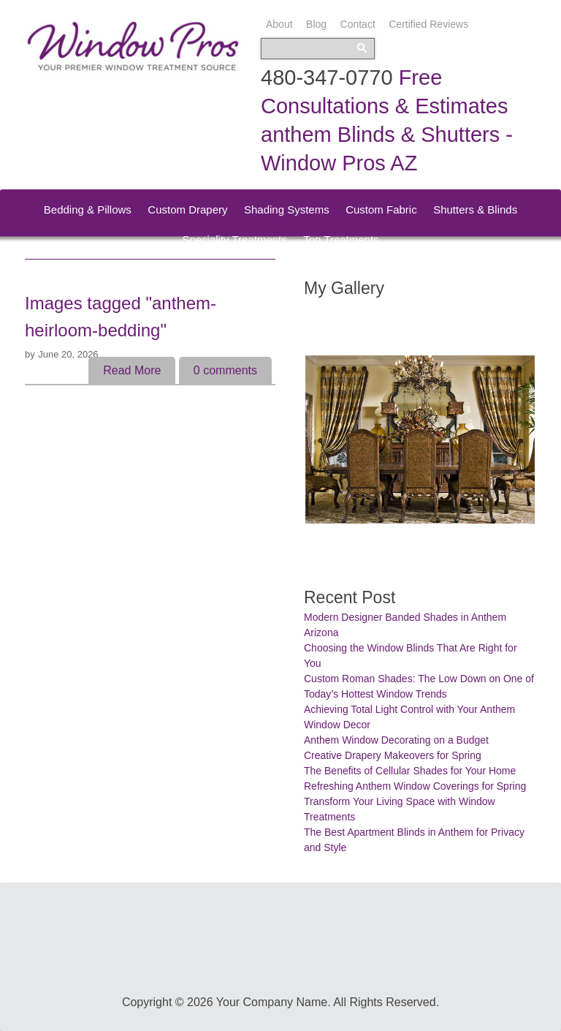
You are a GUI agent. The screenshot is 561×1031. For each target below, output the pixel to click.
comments (225, 370)
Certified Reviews (428, 24)
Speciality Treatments (234, 239)
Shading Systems (286, 209)
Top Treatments (340, 239)
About (279, 24)
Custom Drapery (187, 209)
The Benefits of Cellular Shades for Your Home (410, 771)
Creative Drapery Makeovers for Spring (392, 755)
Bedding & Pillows (87, 209)
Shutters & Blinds (475, 209)
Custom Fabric (381, 209)
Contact (357, 24)
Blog (316, 24)
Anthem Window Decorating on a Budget (396, 740)
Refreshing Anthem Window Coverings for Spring (415, 786)
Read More (132, 370)
